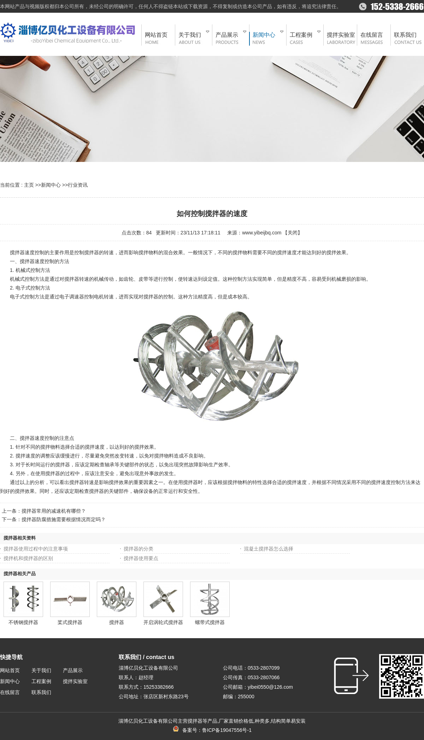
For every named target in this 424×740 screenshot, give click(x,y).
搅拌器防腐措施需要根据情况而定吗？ (64, 519)
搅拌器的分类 (138, 549)
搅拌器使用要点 (141, 558)
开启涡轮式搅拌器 (163, 622)
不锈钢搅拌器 (23, 622)
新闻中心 (51, 185)
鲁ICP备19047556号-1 (227, 730)
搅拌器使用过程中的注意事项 (36, 549)
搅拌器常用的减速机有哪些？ (54, 511)
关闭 (293, 232)
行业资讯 (78, 185)
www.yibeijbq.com (261, 232)
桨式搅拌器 (70, 622)
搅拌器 (116, 622)
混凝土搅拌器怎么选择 (268, 549)
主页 (29, 185)
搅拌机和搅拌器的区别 (28, 558)
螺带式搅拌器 (210, 622)
